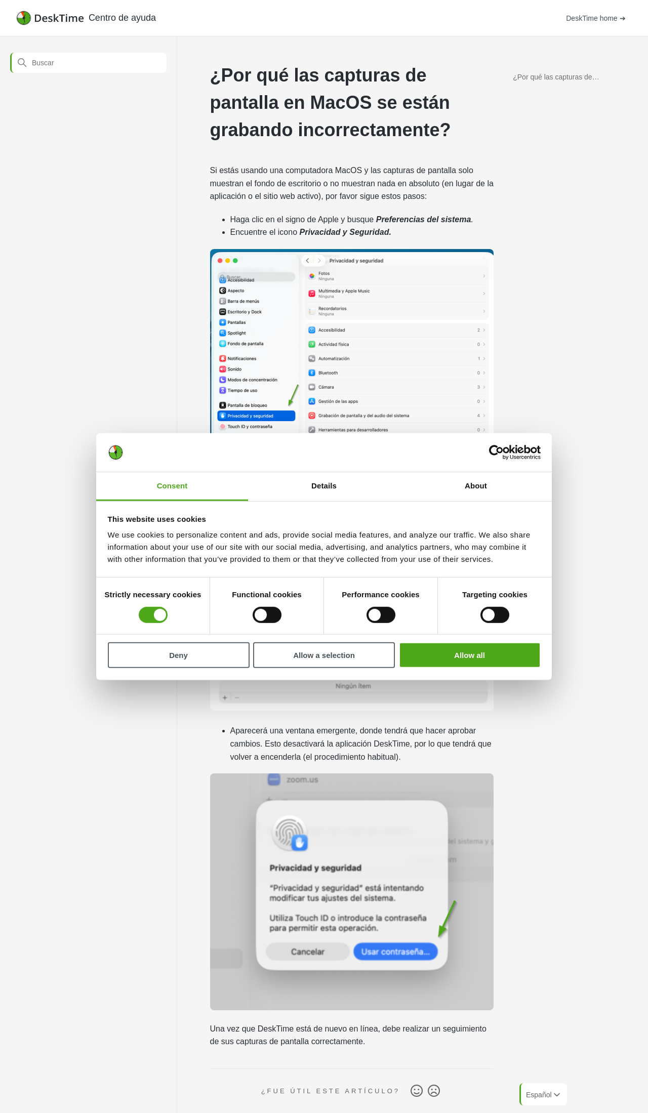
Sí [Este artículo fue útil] (417, 1091)
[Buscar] (88, 63)
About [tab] (476, 485)
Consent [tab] (172, 485)
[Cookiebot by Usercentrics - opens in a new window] (496, 452)
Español (544, 1095)
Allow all (469, 655)
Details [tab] (324, 485)
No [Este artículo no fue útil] (434, 1091)
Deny (178, 655)
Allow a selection (324, 655)
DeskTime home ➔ (595, 18)
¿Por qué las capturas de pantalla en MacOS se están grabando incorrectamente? (557, 79)
